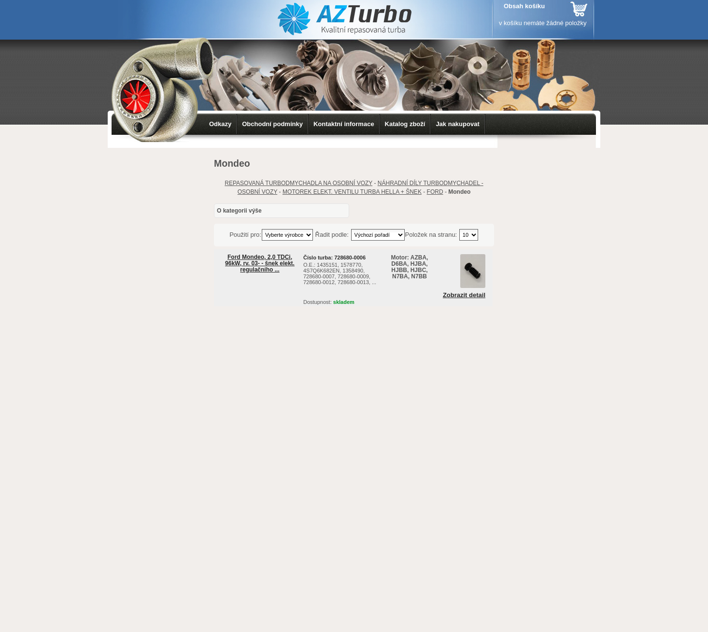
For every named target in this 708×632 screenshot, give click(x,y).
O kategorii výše (239, 210)
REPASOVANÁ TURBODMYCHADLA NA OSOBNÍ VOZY (298, 183)
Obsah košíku (524, 6)
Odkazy (220, 124)
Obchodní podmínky (272, 124)
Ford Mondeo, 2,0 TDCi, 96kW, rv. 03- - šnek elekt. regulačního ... (260, 263)
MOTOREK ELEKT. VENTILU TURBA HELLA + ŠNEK (352, 191)
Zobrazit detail (464, 295)
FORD (435, 191)
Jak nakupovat (457, 124)
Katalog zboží (405, 124)
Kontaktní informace (343, 124)
